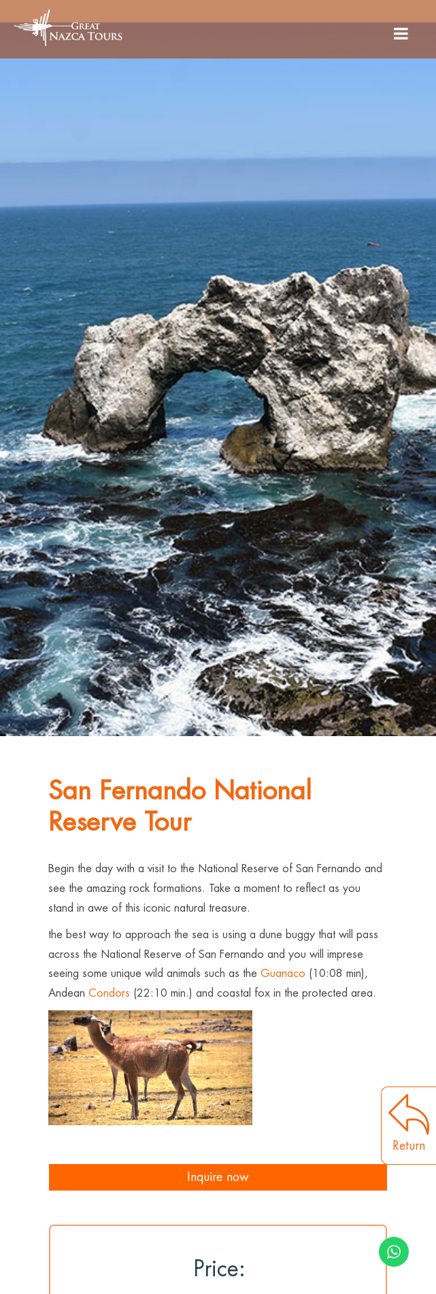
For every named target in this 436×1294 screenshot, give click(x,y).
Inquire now (218, 1177)
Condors (109, 993)
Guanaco (283, 973)
